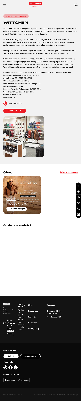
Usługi (20, 329)
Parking (21, 310)
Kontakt (21, 327)
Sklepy (30, 305)
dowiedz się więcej (18, 209)
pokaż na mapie (14, 111)
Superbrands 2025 (54, 317)
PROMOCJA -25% (16, 204)
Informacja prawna (40, 394)
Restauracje (33, 311)
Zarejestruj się (30, 356)
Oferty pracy (33, 329)
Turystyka (51, 305)
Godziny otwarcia (21, 319)
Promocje (32, 317)
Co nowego (32, 323)
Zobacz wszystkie (69, 172)
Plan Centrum (21, 324)
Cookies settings (72, 394)
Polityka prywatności (56, 394)
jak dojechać (21, 314)
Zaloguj (11, 356)
